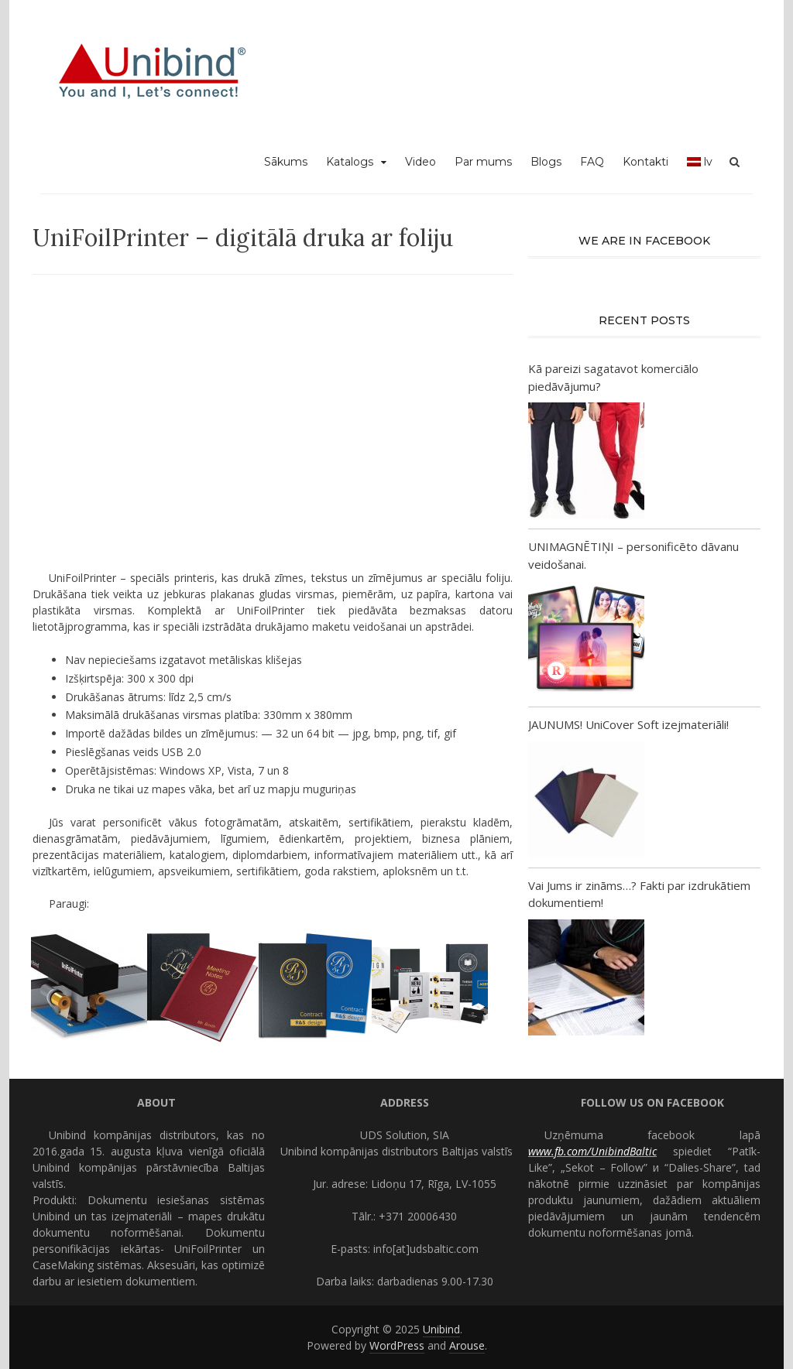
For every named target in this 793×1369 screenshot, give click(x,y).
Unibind (441, 1329)
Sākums (285, 162)
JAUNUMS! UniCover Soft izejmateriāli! (628, 724)
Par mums (483, 162)
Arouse (467, 1345)
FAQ (592, 162)
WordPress (396, 1345)
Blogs (545, 162)
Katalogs (349, 162)
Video (420, 162)
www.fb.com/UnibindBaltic (592, 1151)
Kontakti (645, 162)
